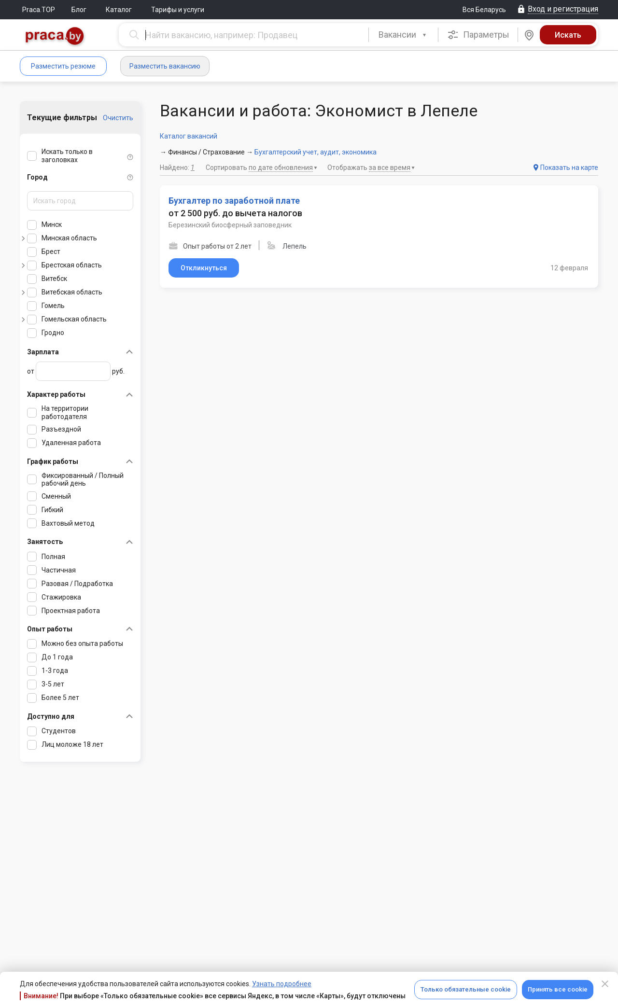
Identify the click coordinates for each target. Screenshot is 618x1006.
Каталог (119, 10)
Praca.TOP (38, 10)
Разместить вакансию (164, 66)
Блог (78, 10)
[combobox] (403, 35)
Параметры (478, 35)
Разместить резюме (63, 66)
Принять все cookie (558, 989)
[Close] (605, 984)
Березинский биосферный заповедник (230, 225)
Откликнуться (204, 268)
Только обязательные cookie (466, 989)
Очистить (118, 118)
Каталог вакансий (188, 136)
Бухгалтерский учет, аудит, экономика (315, 152)
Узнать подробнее (281, 984)
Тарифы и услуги (177, 10)
